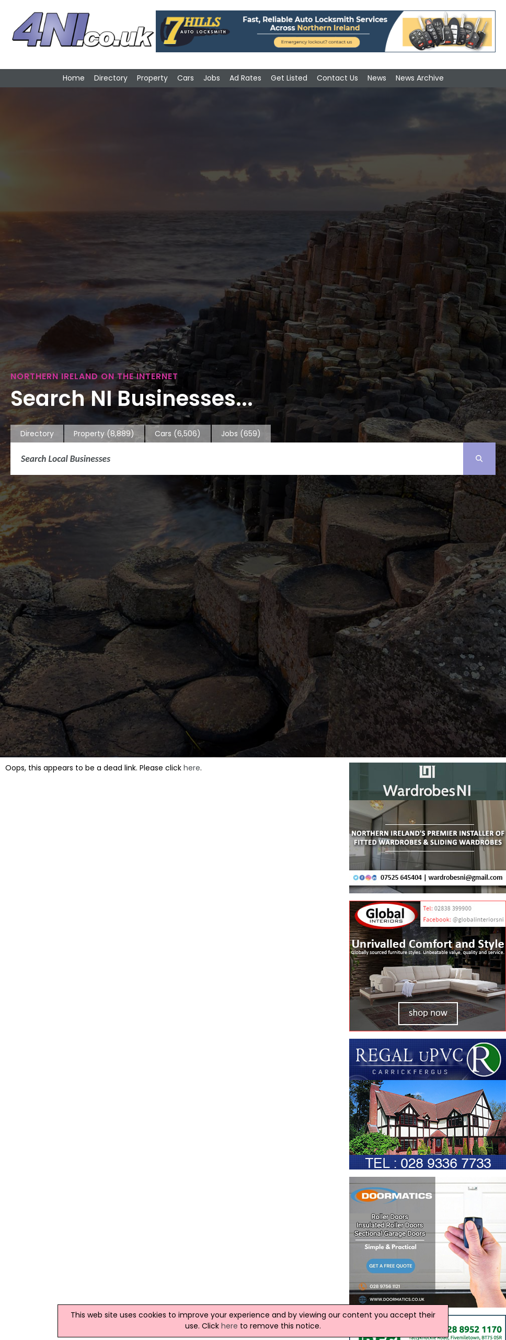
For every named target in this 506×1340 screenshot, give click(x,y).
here (191, 768)
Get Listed (289, 78)
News (376, 78)
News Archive (420, 78)
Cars (185, 78)
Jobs (211, 78)
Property (152, 78)
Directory (111, 78)
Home (74, 78)
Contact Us (337, 78)
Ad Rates (245, 78)
